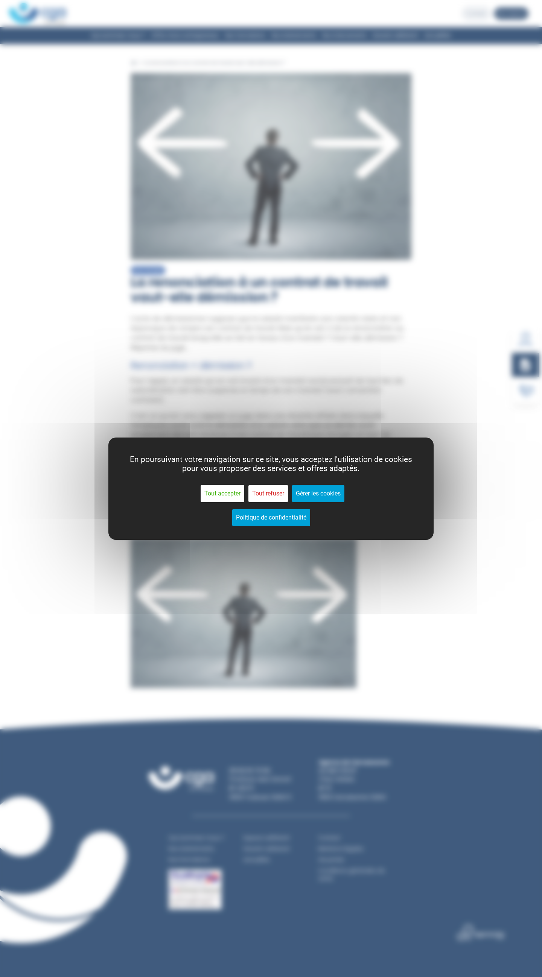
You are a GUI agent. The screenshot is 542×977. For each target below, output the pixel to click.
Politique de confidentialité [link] (271, 517)
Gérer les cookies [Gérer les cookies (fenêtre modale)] (318, 493)
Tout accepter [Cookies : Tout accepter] (222, 493)
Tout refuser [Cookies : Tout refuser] (268, 493)
